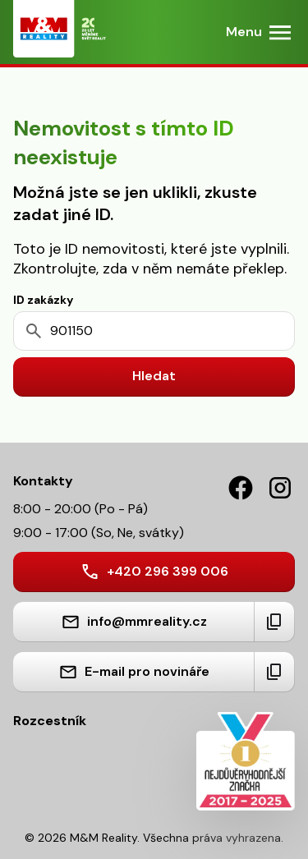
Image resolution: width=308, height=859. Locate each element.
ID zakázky (43, 299)
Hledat (154, 375)
